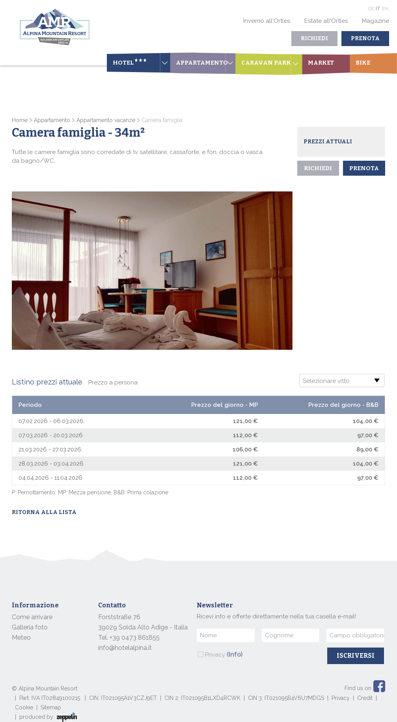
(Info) (234, 654)
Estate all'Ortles (326, 20)
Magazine (375, 20)
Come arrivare (32, 617)
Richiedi (314, 38)
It (378, 8)
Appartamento (52, 120)
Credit (365, 698)
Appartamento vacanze (105, 120)
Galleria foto (30, 627)
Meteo (21, 637)
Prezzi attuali (328, 141)
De (371, 8)
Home (20, 120)
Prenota (365, 38)
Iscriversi (356, 655)
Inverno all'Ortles (266, 20)
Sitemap (51, 707)
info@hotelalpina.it (125, 647)
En (385, 8)
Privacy (223, 654)
